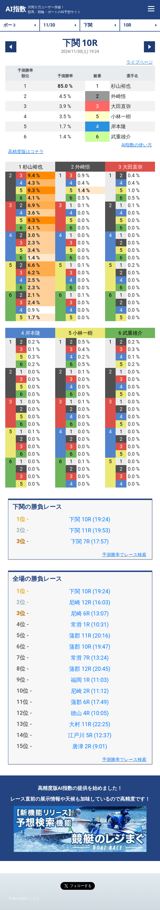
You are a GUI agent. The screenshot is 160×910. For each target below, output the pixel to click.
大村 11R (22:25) (89, 724)
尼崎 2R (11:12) (90, 691)
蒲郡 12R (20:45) (89, 669)
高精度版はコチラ (26, 151)
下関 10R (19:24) (89, 519)
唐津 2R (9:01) (89, 746)
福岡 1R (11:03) (90, 680)
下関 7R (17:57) (90, 541)
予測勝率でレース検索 (124, 554)
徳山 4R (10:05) (90, 713)
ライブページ (139, 62)
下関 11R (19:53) (89, 530)
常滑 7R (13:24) (90, 657)
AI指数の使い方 (136, 145)
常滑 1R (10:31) (90, 624)
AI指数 (16, 9)
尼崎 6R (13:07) (90, 613)
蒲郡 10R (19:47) (89, 646)
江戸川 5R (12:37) (89, 735)
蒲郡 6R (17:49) (90, 702)
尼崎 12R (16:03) (89, 602)
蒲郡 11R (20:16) (89, 635)
